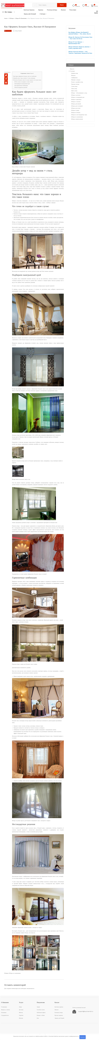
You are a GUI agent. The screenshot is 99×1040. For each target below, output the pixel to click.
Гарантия (21, 1015)
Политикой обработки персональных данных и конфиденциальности (64, 1036)
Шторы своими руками (77, 119)
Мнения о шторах (75, 80)
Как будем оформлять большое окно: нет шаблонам (24, 76)
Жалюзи (63, 10)
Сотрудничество (5, 1015)
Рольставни (72, 10)
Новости (72, 69)
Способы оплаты (41, 1009)
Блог (38, 1018)
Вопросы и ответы (5, 1009)
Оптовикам (3, 1012)
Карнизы (40, 10)
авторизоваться (30, 988)
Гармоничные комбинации (21, 85)
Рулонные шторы (52, 10)
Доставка (21, 1009)
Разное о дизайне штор (77, 82)
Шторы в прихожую (76, 99)
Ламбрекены (74, 77)
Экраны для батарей (30, 14)
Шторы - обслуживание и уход (79, 93)
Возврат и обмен (41, 1015)
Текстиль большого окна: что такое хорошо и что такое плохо (27, 80)
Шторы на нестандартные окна (79, 114)
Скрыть (31, 73)
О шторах (42, 14)
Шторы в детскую (75, 95)
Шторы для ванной (76, 104)
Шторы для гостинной (77, 106)
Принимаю (82, 1037)
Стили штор (74, 86)
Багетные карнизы (29, 10)
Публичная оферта (41, 1012)
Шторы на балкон (75, 112)
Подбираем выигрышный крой (22, 83)
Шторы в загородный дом (77, 97)
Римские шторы (75, 84)
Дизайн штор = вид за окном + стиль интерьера (24, 78)
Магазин (21, 1018)
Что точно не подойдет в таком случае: (23, 81)
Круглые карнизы (59, 1015)
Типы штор (74, 88)
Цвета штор (74, 90)
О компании (4, 1007)
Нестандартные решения (20, 87)
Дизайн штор (74, 73)
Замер (20, 1007)
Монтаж (21, 1012)
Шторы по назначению (15, 973)
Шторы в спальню (76, 101)
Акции (38, 1007)
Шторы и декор (75, 110)
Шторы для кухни (75, 108)
